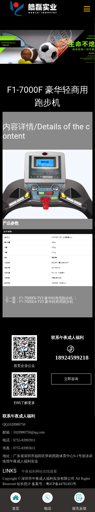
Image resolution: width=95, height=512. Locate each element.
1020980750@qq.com (29, 432)
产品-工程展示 (30, 67)
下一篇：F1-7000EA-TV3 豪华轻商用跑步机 (39, 301)
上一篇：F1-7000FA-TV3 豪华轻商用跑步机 (39, 298)
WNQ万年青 (55, 67)
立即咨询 (71, 379)
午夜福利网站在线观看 (39, 471)
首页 (10, 67)
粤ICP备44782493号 (61, 484)
